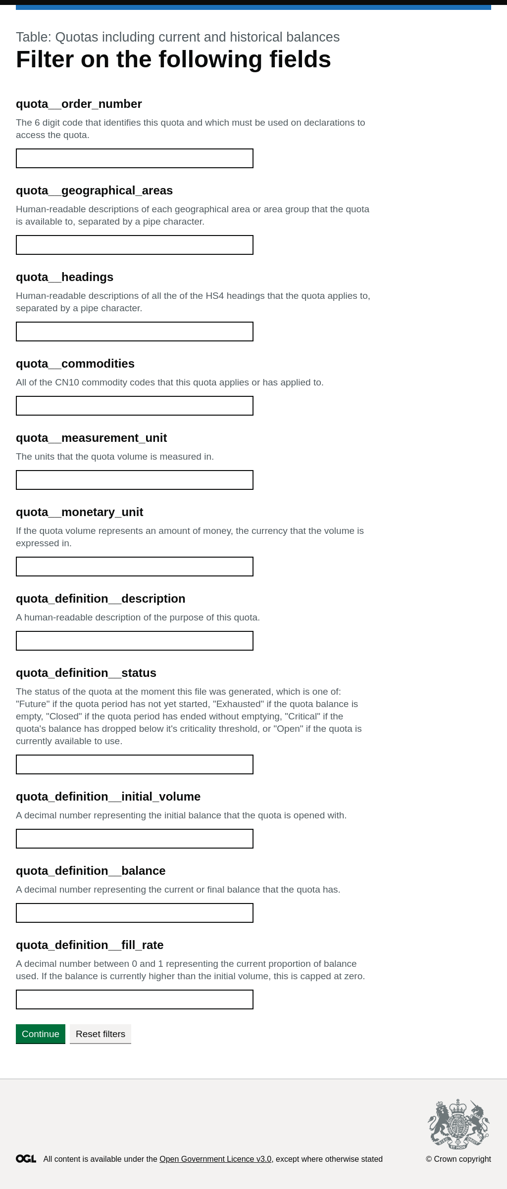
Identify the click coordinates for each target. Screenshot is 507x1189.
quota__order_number (79, 103)
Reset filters (100, 1034)
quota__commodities (75, 363)
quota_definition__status (86, 672)
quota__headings (64, 277)
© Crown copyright (458, 1159)
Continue (40, 1034)
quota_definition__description (101, 598)
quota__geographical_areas (94, 190)
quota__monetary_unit (79, 512)
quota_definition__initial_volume (108, 796)
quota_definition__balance (91, 870)
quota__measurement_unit (91, 437)
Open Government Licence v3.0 (215, 1159)
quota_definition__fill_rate (90, 944)
